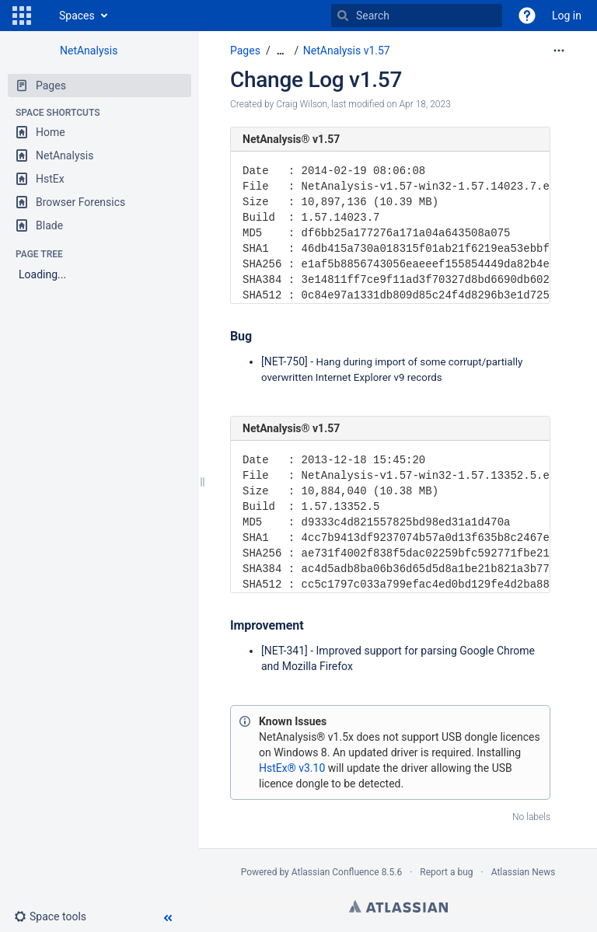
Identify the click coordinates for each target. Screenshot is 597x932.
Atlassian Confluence (335, 872)
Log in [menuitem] (566, 15)
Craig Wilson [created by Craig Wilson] (301, 104)
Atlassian (398, 906)
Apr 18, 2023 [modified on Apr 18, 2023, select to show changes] (425, 104)
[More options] (559, 50)
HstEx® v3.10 (292, 768)
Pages (245, 50)
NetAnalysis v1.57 (346, 50)
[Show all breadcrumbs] (280, 51)
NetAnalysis (88, 50)
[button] (22, 15)
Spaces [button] (77, 15)
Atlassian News (523, 872)
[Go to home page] (43, 15)
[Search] (343, 15)
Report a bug (446, 872)
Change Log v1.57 (316, 80)
